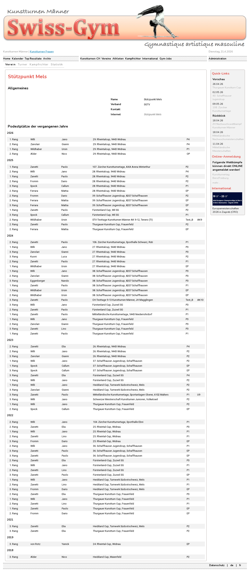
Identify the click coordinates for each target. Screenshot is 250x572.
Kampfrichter (133, 58)
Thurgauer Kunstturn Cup (226, 87)
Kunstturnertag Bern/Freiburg (220, 176)
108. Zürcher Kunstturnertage (221, 109)
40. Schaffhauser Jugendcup (222, 97)
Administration (217, 58)
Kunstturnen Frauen (42, 51)
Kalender (17, 58)
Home (6, 58)
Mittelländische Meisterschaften (221, 149)
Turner (22, 64)
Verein (10, 64)
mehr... (216, 182)
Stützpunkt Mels (152, 114)
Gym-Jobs (166, 58)
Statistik (57, 64)
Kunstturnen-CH (90, 58)
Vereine (106, 58)
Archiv (47, 58)
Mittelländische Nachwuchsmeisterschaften (228, 137)
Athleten (118, 58)
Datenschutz (216, 565)
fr (240, 565)
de (231, 565)
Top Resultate (33, 58)
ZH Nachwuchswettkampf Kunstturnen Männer (227, 125)
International (150, 58)
